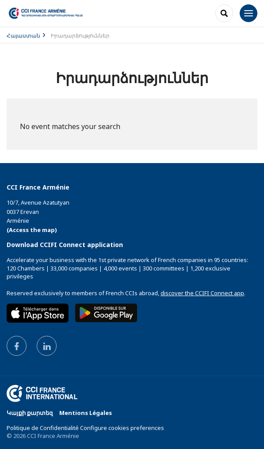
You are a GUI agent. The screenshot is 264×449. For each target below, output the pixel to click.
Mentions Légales (85, 413)
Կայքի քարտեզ (30, 413)
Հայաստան (23, 35)
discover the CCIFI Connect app (202, 293)
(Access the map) (32, 230)
